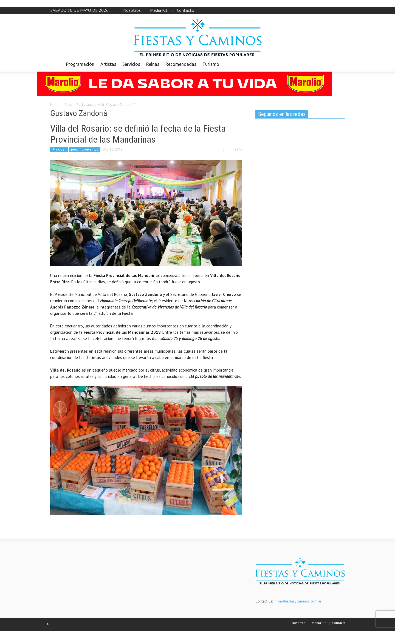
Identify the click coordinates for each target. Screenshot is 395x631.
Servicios (131, 64)
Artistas (108, 64)
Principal (59, 149)
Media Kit (159, 10)
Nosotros (132, 10)
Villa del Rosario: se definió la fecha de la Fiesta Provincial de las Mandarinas (137, 134)
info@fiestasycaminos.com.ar (297, 601)
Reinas (152, 64)
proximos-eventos (84, 149)
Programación (80, 64)
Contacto (185, 10)
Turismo (210, 64)
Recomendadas (180, 64)
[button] (339, 63)
